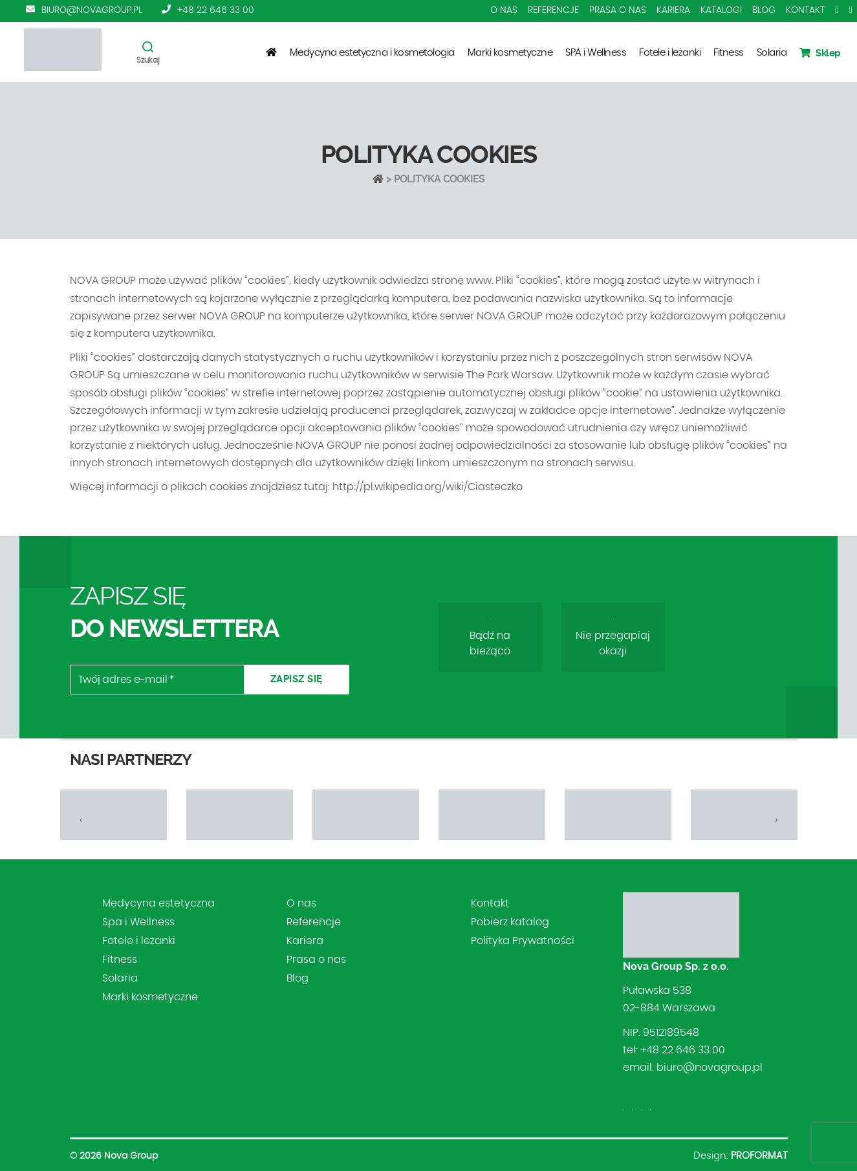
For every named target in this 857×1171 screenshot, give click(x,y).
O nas (503, 10)
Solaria (772, 53)
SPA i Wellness (595, 53)
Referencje (553, 10)
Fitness (728, 53)
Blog (764, 10)
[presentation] (81, 820)
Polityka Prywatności (522, 941)
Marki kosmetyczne (510, 53)
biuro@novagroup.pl (91, 10)
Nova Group (131, 1156)
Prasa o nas (617, 10)
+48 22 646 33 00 (215, 10)
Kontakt (805, 10)
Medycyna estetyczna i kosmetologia (372, 53)
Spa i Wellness (138, 922)
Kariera (673, 10)
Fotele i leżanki (669, 53)
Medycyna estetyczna (158, 903)
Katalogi (721, 10)
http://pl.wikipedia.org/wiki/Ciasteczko (427, 487)
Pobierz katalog (510, 922)
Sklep (820, 53)
